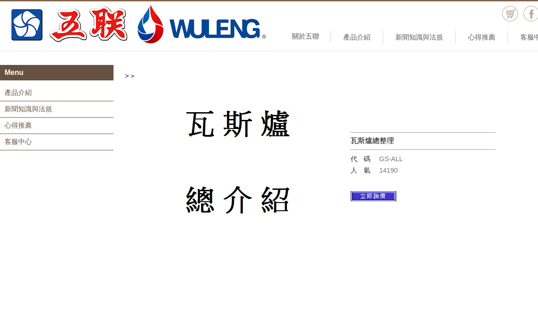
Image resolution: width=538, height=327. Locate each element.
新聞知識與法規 (419, 37)
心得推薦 (481, 37)
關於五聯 (305, 36)
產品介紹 (356, 37)
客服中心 (18, 141)
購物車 (510, 14)
